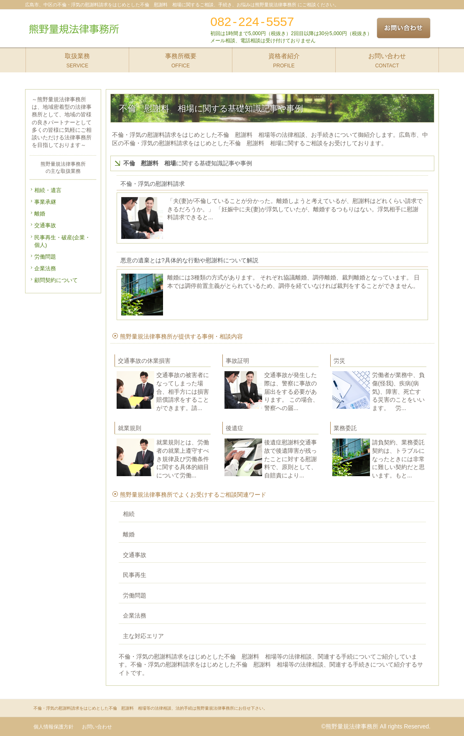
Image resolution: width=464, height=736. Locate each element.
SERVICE (77, 58)
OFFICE (180, 58)
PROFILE (284, 58)
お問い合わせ (97, 727)
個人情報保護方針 (53, 727)
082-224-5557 (252, 21)
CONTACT (387, 58)
